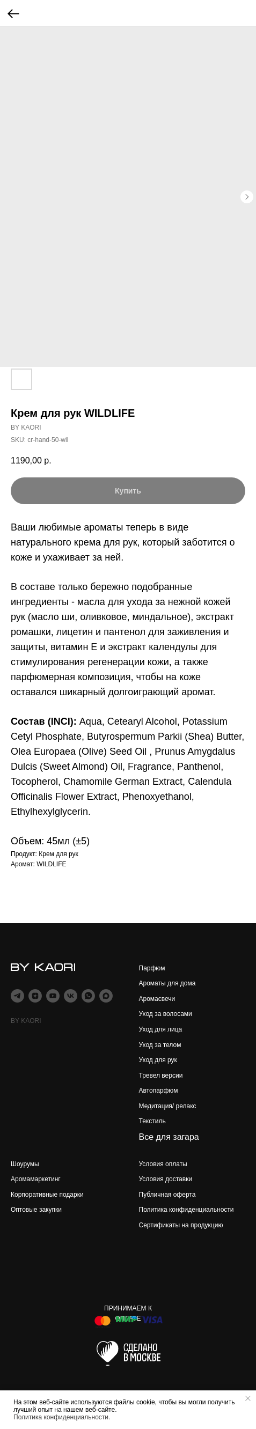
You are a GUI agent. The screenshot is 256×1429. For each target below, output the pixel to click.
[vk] (70, 996)
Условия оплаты (163, 1164)
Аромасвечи (157, 999)
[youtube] (53, 996)
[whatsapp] (88, 996)
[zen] (35, 996)
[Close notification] (248, 1398)
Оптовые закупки (36, 1209)
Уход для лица (160, 1029)
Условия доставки (166, 1179)
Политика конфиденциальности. (61, 1417)
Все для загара (169, 1136)
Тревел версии (161, 1075)
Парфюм (152, 968)
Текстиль (152, 1121)
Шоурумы (25, 1164)
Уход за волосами (165, 1014)
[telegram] (17, 996)
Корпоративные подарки (47, 1194)
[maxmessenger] (106, 996)
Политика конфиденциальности (186, 1209)
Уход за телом (160, 1045)
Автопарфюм (158, 1090)
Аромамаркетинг (36, 1179)
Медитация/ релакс (167, 1106)
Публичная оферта (167, 1194)
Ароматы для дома (167, 983)
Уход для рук (158, 1060)
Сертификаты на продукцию (181, 1225)
